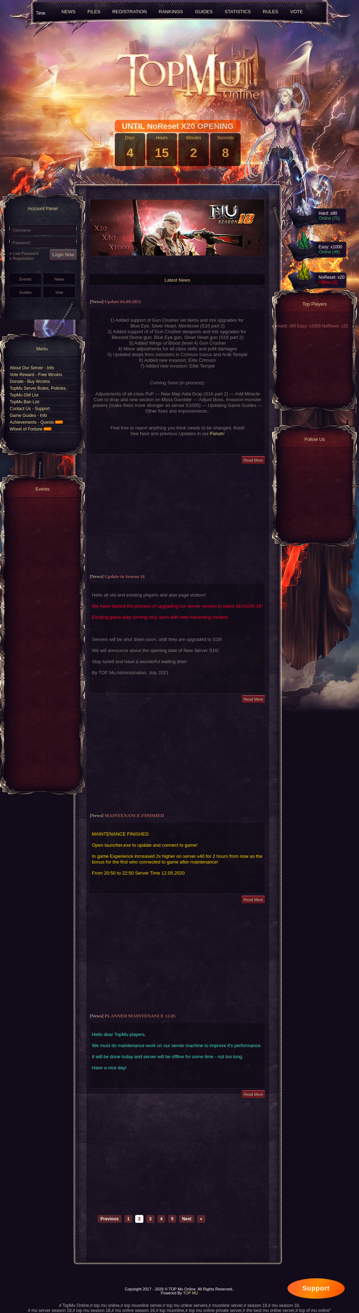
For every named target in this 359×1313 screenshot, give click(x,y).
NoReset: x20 (335, 326)
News (59, 279)
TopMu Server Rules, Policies (38, 388)
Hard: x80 (287, 326)
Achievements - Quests (36, 422)
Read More (253, 460)
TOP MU (190, 1293)
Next (186, 1218)
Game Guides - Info (28, 415)
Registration (23, 258)
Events (25, 279)
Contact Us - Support (30, 408)
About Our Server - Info (32, 367)
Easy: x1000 (309, 326)
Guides (25, 292)
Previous (109, 1218)
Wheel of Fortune (30, 429)
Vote (59, 292)
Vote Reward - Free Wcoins (36, 374)
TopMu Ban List (24, 401)
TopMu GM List (24, 395)
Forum (217, 433)
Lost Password (26, 253)
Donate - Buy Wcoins (30, 381)
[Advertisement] (177, 519)
